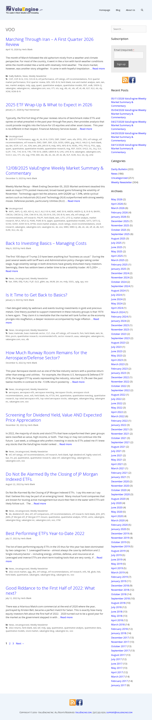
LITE (62, 217)
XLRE (73, 154)
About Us (130, 10)
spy (82, 281)
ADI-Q (31, 211)
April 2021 (117, 464)
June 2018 (116, 611)
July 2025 (116, 242)
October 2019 (119, 542)
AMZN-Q (78, 211)
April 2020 (117, 516)
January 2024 (118, 320)
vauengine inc (48, 227)
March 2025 (118, 260)
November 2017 (120, 641)
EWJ (20, 281)
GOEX (60, 142)
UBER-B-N (53, 151)
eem (69, 139)
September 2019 (120, 546)
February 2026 (119, 212)
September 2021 (120, 442)
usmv (90, 517)
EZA (55, 142)
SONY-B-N (24, 223)
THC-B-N (21, 151)
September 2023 (120, 338)
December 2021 (120, 429)
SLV (99, 148)
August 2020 (118, 498)
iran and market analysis (83, 82)
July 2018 (116, 607)
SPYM (33, 223)
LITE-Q (69, 217)
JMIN (8, 517)
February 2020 (119, 524)
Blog (118, 10)
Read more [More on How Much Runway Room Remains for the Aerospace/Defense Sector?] (78, 381)
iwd (34, 627)
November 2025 (120, 225)
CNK (26, 214)
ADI (25, 211)
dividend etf (18, 514)
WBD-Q (73, 227)
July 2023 (116, 346)
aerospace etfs (27, 392)
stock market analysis (47, 223)
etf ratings (60, 79)
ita (47, 395)
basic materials (16, 333)
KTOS (52, 395)
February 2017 (119, 681)
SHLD (85, 148)
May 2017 (116, 668)
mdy (28, 85)
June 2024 (116, 299)
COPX (51, 139)
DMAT (63, 139)
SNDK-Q (98, 85)
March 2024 (118, 312)
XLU (93, 88)
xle (73, 88)
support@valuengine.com (119, 712)
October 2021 (119, 438)
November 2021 (120, 433)
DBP (57, 139)
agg (33, 139)
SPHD (84, 517)
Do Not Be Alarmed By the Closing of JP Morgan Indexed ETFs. (52, 476)
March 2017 (118, 676)
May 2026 (116, 199)
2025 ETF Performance (20, 139)
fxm (82, 333)
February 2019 (119, 576)
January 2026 (118, 216)
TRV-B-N (36, 151)
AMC (53, 211)
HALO (78, 142)
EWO (39, 142)
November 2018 (120, 589)
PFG (81, 145)
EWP (45, 142)
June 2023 (116, 351)
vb (57, 227)
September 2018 (120, 598)
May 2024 (116, 303)
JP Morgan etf (18, 517)
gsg (72, 142)
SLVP (8, 151)
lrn (11, 457)
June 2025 (116, 247)
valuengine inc (23, 88)
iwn (102, 82)
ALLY (37, 211)
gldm (42, 281)
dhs (34, 571)
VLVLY (9, 154)
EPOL (79, 139)
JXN (39, 145)
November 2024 (120, 277)
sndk (90, 85)
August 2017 (118, 655)
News (25, 76)
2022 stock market (17, 571)
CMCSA (9, 214)
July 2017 (116, 659)
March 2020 (118, 520)
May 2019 (116, 563)
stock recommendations (83, 223)
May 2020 (116, 511)
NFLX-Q (25, 220)
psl (15, 457)
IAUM (52, 281)
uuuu (76, 336)
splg (77, 281)
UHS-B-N (69, 151)
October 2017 (119, 646)
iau (7, 145)
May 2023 (116, 355)
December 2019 (120, 533)
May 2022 (116, 407)
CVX (26, 79)
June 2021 (116, 455)
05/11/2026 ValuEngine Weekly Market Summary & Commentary (128, 102)
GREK (67, 142)
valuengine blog (86, 398)
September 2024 (120, 286)
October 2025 (119, 229)
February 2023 (119, 368)
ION (30, 145)
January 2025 (118, 268)
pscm (13, 336)
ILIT (21, 145)
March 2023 (118, 364)
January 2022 (118, 425)
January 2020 (118, 529)
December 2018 (120, 585)
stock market (32, 631)
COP (11, 79)
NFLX (17, 220)
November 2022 (120, 381)
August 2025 (118, 238)
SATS (88, 220)
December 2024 (120, 273)
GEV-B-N (55, 82)
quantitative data (93, 627)
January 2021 (118, 477)
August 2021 (118, 446)
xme (91, 154)
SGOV (78, 148)
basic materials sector (34, 333)
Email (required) (124, 49)
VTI (53, 88)
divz (27, 514)
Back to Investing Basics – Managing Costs (46, 243)
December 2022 (120, 377)
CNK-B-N (33, 214)
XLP (88, 88)
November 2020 (120, 485)
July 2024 (116, 294)
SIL (90, 148)
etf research (30, 142)
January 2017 (118, 685)
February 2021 (119, 472)
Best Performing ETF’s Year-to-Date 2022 (45, 533)
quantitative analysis (52, 85)
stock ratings (64, 223)
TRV (29, 151)
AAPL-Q (18, 211)
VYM (32, 154)
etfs (84, 571)
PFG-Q (87, 145)
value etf (56, 457)
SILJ (94, 148)
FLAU (25, 281)
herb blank (66, 82)
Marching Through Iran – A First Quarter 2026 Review (50, 41)
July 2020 (116, 503)
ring (68, 148)
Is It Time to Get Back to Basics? (36, 295)
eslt (31, 395)
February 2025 (119, 264)
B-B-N (89, 211)
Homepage (104, 10)
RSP (85, 85)
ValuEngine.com (83, 712)
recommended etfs (48, 336)
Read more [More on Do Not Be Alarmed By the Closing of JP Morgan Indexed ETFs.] (40, 503)
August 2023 (118, 342)
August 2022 (118, 394)
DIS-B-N (61, 214)
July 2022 (116, 399)
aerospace (14, 392)
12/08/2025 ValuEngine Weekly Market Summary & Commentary (54, 170)
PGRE (32, 220)
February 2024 (119, 316)
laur (7, 457)
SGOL (71, 281)
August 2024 (118, 290)
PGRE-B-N (41, 220)
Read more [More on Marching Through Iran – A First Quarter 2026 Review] (99, 68)
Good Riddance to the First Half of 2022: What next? (50, 590)
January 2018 (118, 633)
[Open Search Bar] (142, 10)
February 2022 (119, 420)
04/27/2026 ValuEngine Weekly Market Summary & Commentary (128, 125)
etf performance (46, 79)
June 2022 (116, 403)
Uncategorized (16, 136)
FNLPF (40, 217)
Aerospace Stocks (63, 392)
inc (25, 145)
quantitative (18, 148)
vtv (57, 88)
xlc (69, 88)
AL (38, 139)
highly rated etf (93, 454)
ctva (53, 333)
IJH (57, 281)
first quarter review (36, 82)
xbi (42, 154)
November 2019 (120, 537)
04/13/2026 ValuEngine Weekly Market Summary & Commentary (128, 148)
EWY (50, 142)
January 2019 (118, 581)
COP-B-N (18, 79)
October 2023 (119, 334)
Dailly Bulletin (15, 76)
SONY (15, 223)
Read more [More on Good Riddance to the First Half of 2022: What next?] (66, 617)
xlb (65, 88)
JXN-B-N (46, 145)
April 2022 (117, 412)
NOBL (75, 145)
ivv (61, 281)
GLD (37, 281)
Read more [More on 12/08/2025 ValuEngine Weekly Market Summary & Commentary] (74, 201)
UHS (62, 151)
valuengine (11, 88)
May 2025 (116, 251)
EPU (85, 139)
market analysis (17, 85)
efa (74, 139)
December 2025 (120, 221)
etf (10, 454)
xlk (83, 88)
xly (100, 88)
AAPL (11, 211)
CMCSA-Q (18, 214)
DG (40, 214)
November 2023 (120, 329)
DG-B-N (47, 214)
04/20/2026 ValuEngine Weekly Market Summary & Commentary (128, 137)
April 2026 (117, 203)
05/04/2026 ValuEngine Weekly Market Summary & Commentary (128, 113)
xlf (77, 88)
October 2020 (119, 490)
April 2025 (117, 255)
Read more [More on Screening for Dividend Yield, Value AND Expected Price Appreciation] (65, 444)
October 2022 (119, 386)
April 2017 (117, 672)
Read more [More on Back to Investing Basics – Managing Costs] (12, 271)
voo (48, 88)
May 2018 (116, 615)
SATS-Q (96, 220)
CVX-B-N (33, 79)
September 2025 (120, 234)
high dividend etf (77, 454)
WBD (66, 227)
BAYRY (97, 211)
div (10, 514)
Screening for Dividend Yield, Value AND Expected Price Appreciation (54, 417)
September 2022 (120, 390)
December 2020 (120, 481)
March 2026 (118, 208)
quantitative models (72, 85)
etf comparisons (41, 514)
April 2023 (117, 360)
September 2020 (120, 494)
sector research (65, 336)
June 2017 (116, 663)
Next (20, 643)
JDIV (98, 514)
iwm (98, 82)
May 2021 (116, 459)
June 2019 (116, 559)
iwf (39, 627)
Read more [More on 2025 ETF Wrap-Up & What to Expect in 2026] (86, 128)
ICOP (16, 145)
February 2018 (119, 629)
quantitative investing (83, 395)
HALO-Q (86, 142)
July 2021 (116, 451)
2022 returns (15, 627)
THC (14, 151)
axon (26, 395)
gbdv (93, 571)
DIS (54, 214)
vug (61, 88)
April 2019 (117, 568)
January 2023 (118, 373)
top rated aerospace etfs (27, 398)
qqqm (50, 220)
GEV (48, 82)
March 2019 (118, 572)
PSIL (93, 145)
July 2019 (116, 555)
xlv (97, 88)
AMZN (70, 211)
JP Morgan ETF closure (36, 517)
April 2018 (117, 620)
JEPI (103, 514)
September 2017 (120, 650)
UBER (44, 151)
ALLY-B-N (45, 211)
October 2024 (119, 281)
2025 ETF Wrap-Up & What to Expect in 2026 (49, 105)
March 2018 (118, 624)
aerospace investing (44, 392)
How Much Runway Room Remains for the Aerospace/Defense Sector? (46, 355)
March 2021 (118, 468)
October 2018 (119, 594)
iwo (7, 85)
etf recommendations (76, 79)
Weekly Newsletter (38, 76)
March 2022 (118, 416)
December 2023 (120, 325)
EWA (15, 281)
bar (10, 281)
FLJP (31, 281)
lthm (8, 336)
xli (80, 88)
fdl (88, 571)
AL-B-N (43, 139)
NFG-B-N (66, 145)
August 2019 (118, 550)
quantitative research (55, 148)
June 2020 (116, 507)
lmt (57, 395)
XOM (8, 91)
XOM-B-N (16, 91)
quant (39, 85)
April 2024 (117, 308)
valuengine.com (38, 88)
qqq (33, 85)
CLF (48, 333)
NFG (59, 145)
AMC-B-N (61, 211)
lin (102, 333)
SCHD (8, 223)
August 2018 (118, 603)
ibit (11, 145)
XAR (38, 154)
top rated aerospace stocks (53, 398)
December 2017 (120, 637)
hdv (98, 571)
